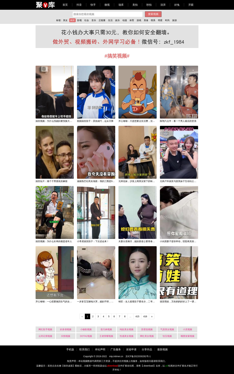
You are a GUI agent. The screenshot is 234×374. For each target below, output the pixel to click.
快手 (93, 4)
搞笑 (72, 20)
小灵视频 (187, 329)
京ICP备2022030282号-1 (138, 356)
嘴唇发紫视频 (187, 336)
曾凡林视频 (106, 329)
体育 (132, 20)
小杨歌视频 (86, 329)
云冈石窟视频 (45, 336)
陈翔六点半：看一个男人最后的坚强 (178, 121)
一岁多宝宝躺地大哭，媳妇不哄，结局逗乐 (98, 301)
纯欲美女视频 (126, 329)
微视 (107, 4)
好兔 (177, 4)
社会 (86, 20)
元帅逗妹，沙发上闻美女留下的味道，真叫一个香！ (144, 181)
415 (137, 316)
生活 (110, 20)
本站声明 (100, 349)
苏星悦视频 (147, 329)
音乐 (93, 20)
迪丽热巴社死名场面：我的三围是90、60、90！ (101, 181)
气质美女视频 (167, 329)
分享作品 (147, 349)
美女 (65, 20)
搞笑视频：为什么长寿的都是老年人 (54, 241)
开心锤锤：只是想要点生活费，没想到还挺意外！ (143, 121)
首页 (65, 4)
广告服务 (115, 349)
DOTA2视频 (86, 336)
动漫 (124, 20)
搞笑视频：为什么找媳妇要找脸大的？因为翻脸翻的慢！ (64, 121)
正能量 (102, 20)
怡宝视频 (167, 336)
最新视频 (162, 349)
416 (145, 316)
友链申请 (131, 349)
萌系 (153, 20)
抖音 (79, 4)
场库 (121, 4)
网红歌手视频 (45, 329)
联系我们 (84, 349)
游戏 (139, 20)
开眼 (191, 4)
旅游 (174, 20)
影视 (79, 20)
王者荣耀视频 (106, 336)
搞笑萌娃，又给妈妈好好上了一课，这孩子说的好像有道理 (189, 301)
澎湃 (163, 4)
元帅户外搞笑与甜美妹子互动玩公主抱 (179, 181)
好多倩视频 (65, 329)
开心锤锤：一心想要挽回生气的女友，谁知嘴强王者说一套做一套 (69, 301)
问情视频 (65, 336)
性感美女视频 (126, 336)
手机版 (70, 349)
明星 (160, 20)
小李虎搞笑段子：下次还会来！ (93, 241)
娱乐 (117, 20)
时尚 (167, 20)
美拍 (135, 4)
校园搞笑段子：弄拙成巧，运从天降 (95, 121)
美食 (146, 20)
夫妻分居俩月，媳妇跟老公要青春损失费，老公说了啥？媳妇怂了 (151, 241)
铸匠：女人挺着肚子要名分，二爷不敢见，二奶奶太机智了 (148, 301)
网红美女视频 (147, 336)
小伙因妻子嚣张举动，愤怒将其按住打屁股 (181, 241)
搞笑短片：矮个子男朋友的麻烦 (51, 181)
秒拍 (149, 4)
